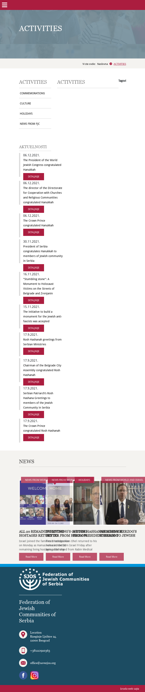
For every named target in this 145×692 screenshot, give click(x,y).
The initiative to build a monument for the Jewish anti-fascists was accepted (42, 316)
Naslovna (102, 63)
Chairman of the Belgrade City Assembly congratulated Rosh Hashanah (42, 370)
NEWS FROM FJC (30, 123)
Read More (31, 565)
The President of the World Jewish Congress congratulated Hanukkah (42, 165)
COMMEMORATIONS (32, 93)
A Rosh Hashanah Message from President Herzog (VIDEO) (97, 544)
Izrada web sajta (129, 688)
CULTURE (25, 103)
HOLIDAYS (26, 113)
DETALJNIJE (33, 176)
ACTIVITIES (120, 63)
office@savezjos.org (43, 663)
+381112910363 (40, 650)
